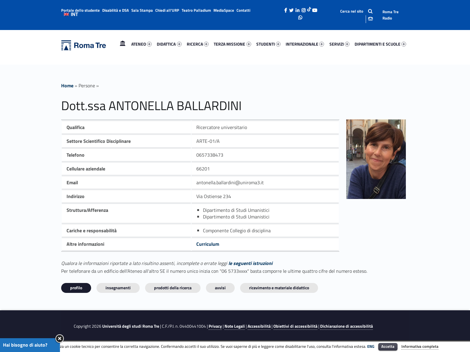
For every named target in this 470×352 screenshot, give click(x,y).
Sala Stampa (142, 10)
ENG (370, 346)
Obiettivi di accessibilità (295, 326)
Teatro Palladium (196, 10)
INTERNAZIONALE (305, 44)
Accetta (387, 346)
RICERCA (198, 44)
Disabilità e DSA (115, 10)
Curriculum (207, 244)
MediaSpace (223, 10)
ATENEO (141, 44)
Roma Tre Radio (390, 15)
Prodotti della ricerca (173, 287)
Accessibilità (259, 326)
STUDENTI (268, 44)
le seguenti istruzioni (250, 263)
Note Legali (235, 326)
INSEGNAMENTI (118, 287)
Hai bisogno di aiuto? (25, 344)
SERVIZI (339, 44)
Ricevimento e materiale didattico (279, 287)
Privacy (215, 326)
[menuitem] (123, 44)
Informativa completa (420, 346)
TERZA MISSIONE (232, 44)
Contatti (243, 10)
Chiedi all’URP (167, 10)
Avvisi (220, 287)
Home (123, 44)
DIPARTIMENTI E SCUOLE (380, 44)
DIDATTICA (169, 44)
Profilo (76, 287)
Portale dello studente (80, 10)
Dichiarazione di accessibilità (346, 326)
